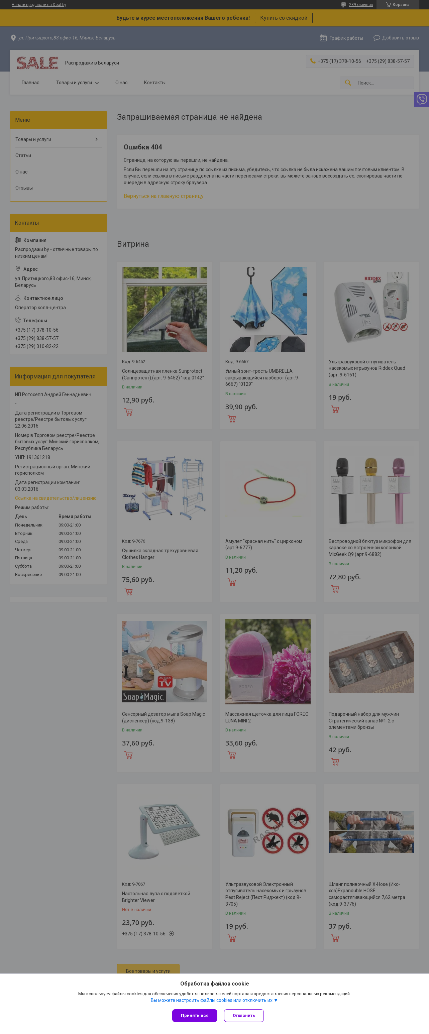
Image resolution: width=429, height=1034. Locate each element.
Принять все (195, 1015)
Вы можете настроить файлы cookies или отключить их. (212, 1000)
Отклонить (244, 1015)
